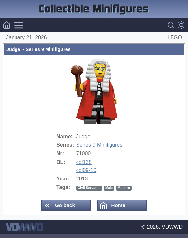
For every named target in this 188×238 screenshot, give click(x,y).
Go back (59, 206)
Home (112, 206)
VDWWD (172, 227)
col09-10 (86, 170)
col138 (84, 162)
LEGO (175, 37)
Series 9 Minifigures (99, 145)
